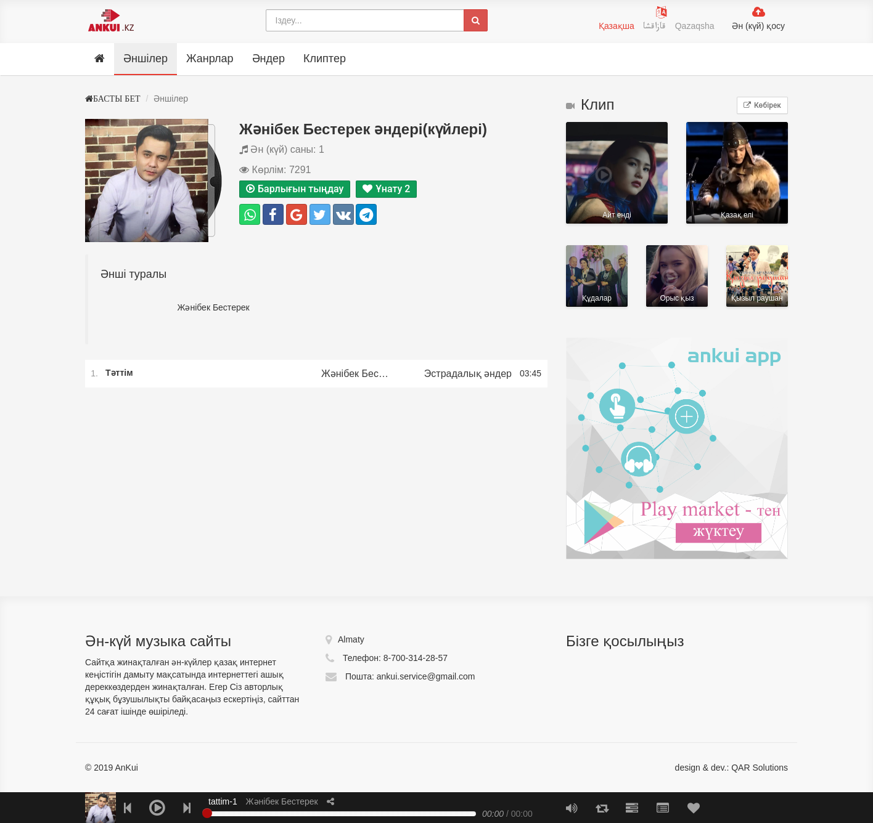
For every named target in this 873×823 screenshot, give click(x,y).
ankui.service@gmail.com (426, 676)
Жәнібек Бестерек (356, 373)
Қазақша (616, 26)
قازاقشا (656, 28)
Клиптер (324, 58)
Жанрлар (210, 58)
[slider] (207, 813)
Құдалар (597, 276)
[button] (330, 801)
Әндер (268, 58)
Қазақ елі (737, 173)
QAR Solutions (759, 767)
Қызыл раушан (757, 276)
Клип (590, 104)
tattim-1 (222, 801)
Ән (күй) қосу (758, 26)
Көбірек (762, 105)
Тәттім (120, 373)
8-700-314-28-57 (415, 658)
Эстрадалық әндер (468, 373)
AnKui (125, 767)
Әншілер (145, 58)
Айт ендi (617, 173)
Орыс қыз (677, 276)
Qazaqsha (695, 26)
